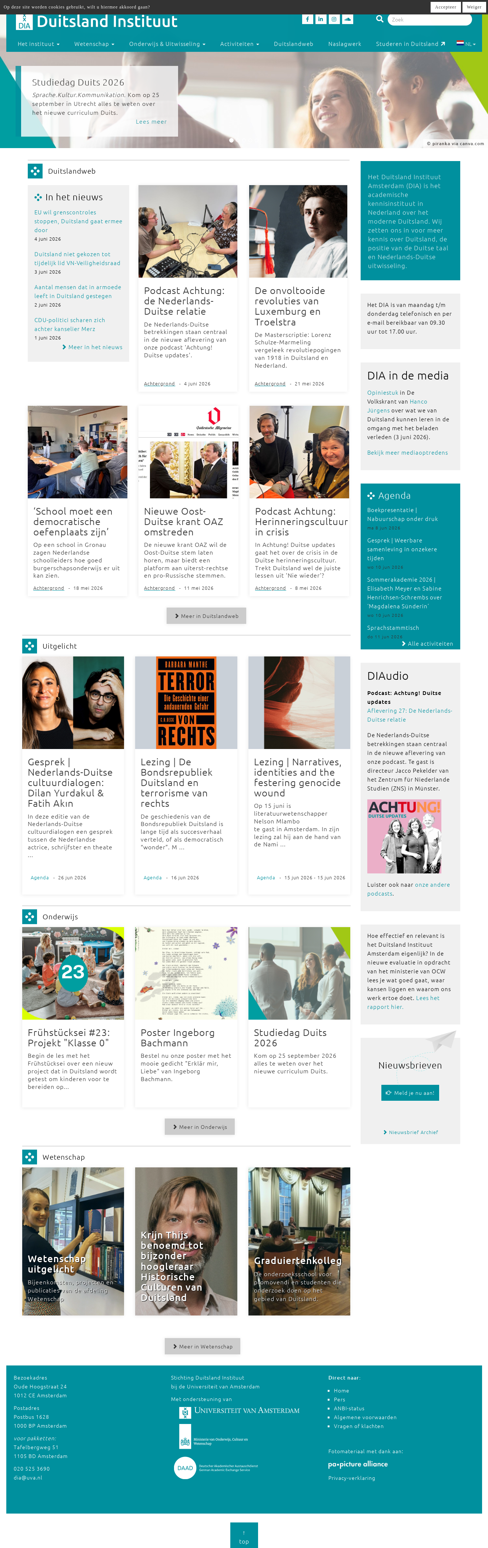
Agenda (394, 495)
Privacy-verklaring (351, 1475)
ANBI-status (349, 1406)
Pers (339, 1397)
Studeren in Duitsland (410, 43)
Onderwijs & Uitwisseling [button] (167, 43)
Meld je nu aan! (410, 1092)
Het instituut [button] (39, 43)
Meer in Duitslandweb (205, 614)
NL (466, 43)
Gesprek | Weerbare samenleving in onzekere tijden (402, 549)
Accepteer (446, 7)
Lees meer (151, 121)
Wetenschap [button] (94, 43)
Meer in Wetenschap (201, 1344)
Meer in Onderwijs (198, 1125)
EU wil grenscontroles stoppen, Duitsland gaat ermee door (78, 221)
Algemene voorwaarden (365, 1414)
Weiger (474, 7)
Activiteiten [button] (239, 43)
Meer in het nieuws (92, 347)
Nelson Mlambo (277, 820)
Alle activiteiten (427, 643)
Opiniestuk (382, 392)
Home (342, 1388)
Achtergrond (159, 383)
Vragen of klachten (359, 1423)
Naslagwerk (344, 43)
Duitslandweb (294, 43)
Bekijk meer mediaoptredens (407, 452)
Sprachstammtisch (393, 627)
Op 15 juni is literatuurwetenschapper (292, 808)
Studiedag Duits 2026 (78, 81)
